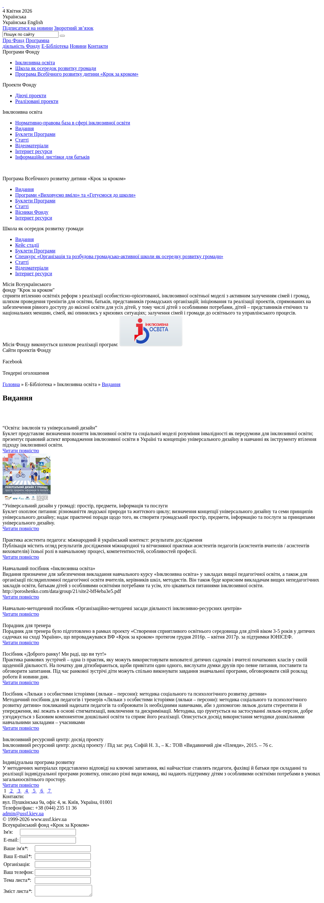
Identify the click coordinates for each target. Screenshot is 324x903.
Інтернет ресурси (33, 151)
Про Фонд (13, 40)
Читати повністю (21, 450)
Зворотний (74, 28)
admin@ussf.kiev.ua (23, 813)
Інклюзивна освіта (35, 62)
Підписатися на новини (28, 28)
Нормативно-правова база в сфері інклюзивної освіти (72, 122)
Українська (14, 22)
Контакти (98, 46)
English (35, 22)
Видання (24, 128)
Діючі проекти (30, 95)
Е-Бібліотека (54, 46)
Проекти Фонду (19, 84)
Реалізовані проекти (36, 101)
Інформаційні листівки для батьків (52, 157)
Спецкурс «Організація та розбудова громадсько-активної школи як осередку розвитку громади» (119, 256)
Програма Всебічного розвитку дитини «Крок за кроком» (77, 74)
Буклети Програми (35, 134)
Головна (11, 384)
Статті (22, 140)
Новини (78, 46)
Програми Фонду (21, 51)
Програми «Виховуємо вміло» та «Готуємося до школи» (75, 195)
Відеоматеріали (31, 145)
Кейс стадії (27, 245)
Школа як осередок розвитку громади (55, 68)
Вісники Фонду (31, 212)
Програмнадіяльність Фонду (26, 43)
